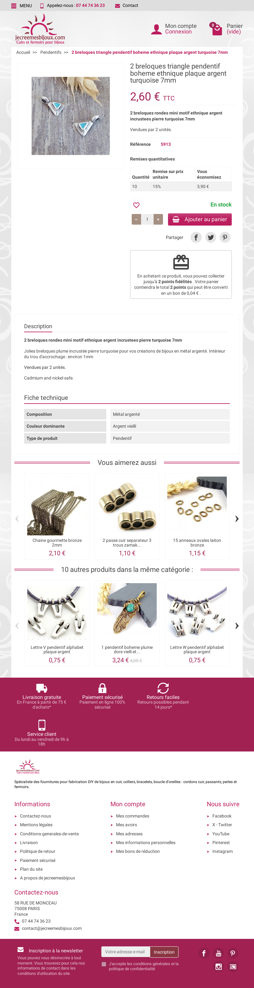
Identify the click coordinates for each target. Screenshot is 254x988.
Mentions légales (36, 788)
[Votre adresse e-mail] (125, 915)
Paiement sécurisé (37, 824)
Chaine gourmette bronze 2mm (57, 543)
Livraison (29, 806)
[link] (195, 237)
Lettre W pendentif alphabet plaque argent (197, 650)
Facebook (221, 779)
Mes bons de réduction (138, 815)
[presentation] (171, 947)
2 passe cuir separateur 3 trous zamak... (127, 543)
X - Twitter (222, 788)
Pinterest (221, 806)
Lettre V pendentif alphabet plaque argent (57, 650)
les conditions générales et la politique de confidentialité (144, 930)
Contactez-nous (35, 779)
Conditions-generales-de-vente (49, 797)
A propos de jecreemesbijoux (47, 841)
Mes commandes (132, 779)
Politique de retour (37, 815)
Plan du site (31, 832)
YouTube (220, 797)
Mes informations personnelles (145, 806)
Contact (126, 5)
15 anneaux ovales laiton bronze (197, 543)
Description (38, 326)
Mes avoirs (126, 788)
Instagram (222, 815)
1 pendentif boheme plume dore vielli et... (127, 650)
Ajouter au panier (198, 219)
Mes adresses (129, 797)
